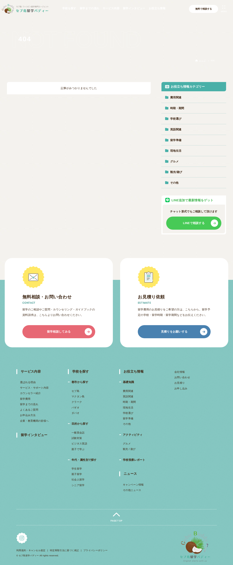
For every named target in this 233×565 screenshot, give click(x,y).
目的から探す (79, 423)
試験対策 (77, 438)
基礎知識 (128, 382)
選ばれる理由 (28, 382)
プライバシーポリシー (95, 550)
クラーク (76, 401)
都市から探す (79, 382)
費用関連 (128, 391)
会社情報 (179, 371)
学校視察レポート (134, 459)
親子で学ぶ (77, 449)
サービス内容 (31, 371)
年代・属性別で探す (83, 459)
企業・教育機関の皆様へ (34, 420)
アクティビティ (132, 434)
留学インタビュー (34, 435)
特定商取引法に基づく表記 (64, 550)
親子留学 (77, 474)
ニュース (130, 474)
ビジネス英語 (79, 443)
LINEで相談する (194, 223)
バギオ (75, 407)
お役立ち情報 (134, 371)
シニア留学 (77, 485)
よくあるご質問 (29, 409)
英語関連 (128, 396)
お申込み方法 (28, 415)
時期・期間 (129, 401)
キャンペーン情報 (133, 484)
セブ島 (75, 391)
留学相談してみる (59, 331)
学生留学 (77, 468)
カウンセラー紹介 (30, 393)
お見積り (179, 382)
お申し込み (180, 388)
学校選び (128, 413)
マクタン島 (78, 396)
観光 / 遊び (129, 449)
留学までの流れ (29, 404)
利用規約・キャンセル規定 (31, 550)
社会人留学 (77, 479)
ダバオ (75, 413)
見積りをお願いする (174, 331)
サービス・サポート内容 (34, 387)
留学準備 (128, 418)
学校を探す (80, 371)
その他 (127, 423)
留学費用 (25, 398)
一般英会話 (78, 432)
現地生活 (128, 407)
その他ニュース (132, 490)
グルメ (127, 443)
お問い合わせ (182, 377)
